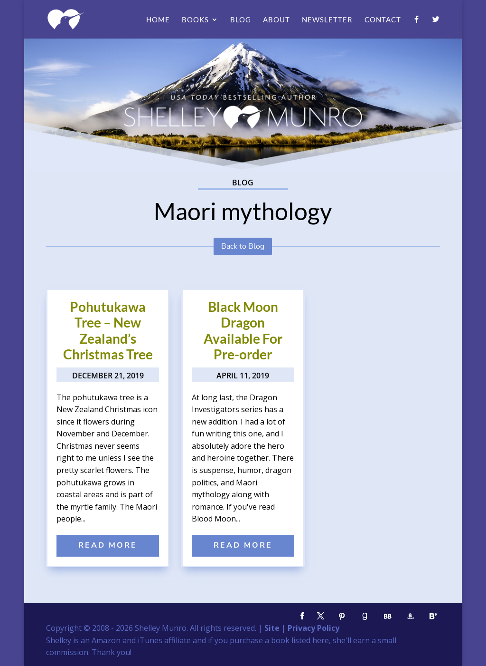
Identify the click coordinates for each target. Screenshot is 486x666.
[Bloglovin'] (433, 616)
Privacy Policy (313, 628)
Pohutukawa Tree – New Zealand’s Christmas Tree (108, 331)
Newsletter (327, 20)
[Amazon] (410, 616)
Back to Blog (242, 246)
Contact (382, 20)
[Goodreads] (364, 616)
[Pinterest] (342, 616)
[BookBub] (387, 616)
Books (195, 20)
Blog (240, 20)
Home (158, 20)
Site (272, 628)
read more (107, 545)
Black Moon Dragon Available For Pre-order (243, 331)
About (276, 20)
